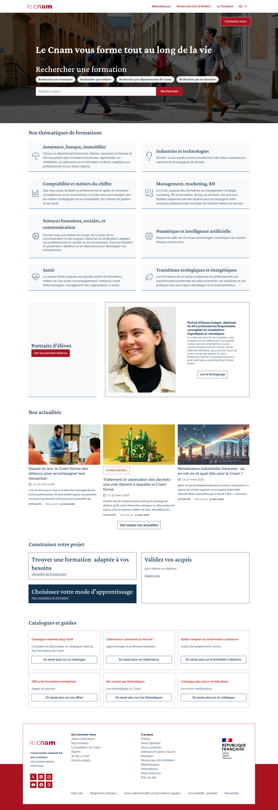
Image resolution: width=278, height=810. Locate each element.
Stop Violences (151, 773)
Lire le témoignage (212, 374)
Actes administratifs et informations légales (152, 793)
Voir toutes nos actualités (139, 525)
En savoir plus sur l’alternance (139, 659)
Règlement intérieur (103, 793)
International (149, 769)
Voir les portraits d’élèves (50, 353)
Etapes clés (152, 575)
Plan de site (148, 777)
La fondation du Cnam (86, 747)
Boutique (147, 756)
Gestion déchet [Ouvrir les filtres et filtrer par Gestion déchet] (116, 470)
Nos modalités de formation (50, 598)
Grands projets (81, 760)
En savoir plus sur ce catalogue (64, 659)
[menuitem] (161, 6)
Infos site (77, 793)
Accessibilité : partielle (202, 793)
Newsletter (232, 793)
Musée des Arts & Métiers (158, 760)
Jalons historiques (83, 739)
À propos (147, 734)
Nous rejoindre (150, 743)
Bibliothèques (150, 764)
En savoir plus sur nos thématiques (139, 697)
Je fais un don (80, 756)
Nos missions (80, 743)
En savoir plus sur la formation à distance (213, 659)
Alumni (76, 751)
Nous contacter (151, 747)
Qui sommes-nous (83, 734)
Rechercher (169, 91)
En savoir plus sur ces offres (64, 697)
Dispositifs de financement (49, 574)
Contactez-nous (235, 21)
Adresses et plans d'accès (158, 751)
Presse (145, 739)
